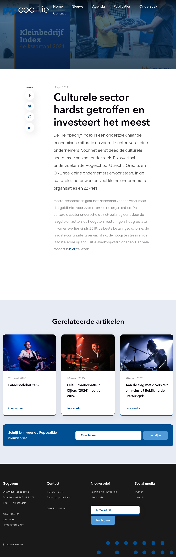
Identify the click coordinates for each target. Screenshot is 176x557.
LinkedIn (139, 497)
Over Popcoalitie (56, 508)
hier (72, 249)
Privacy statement (13, 525)
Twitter (139, 491)
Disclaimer (9, 519)
